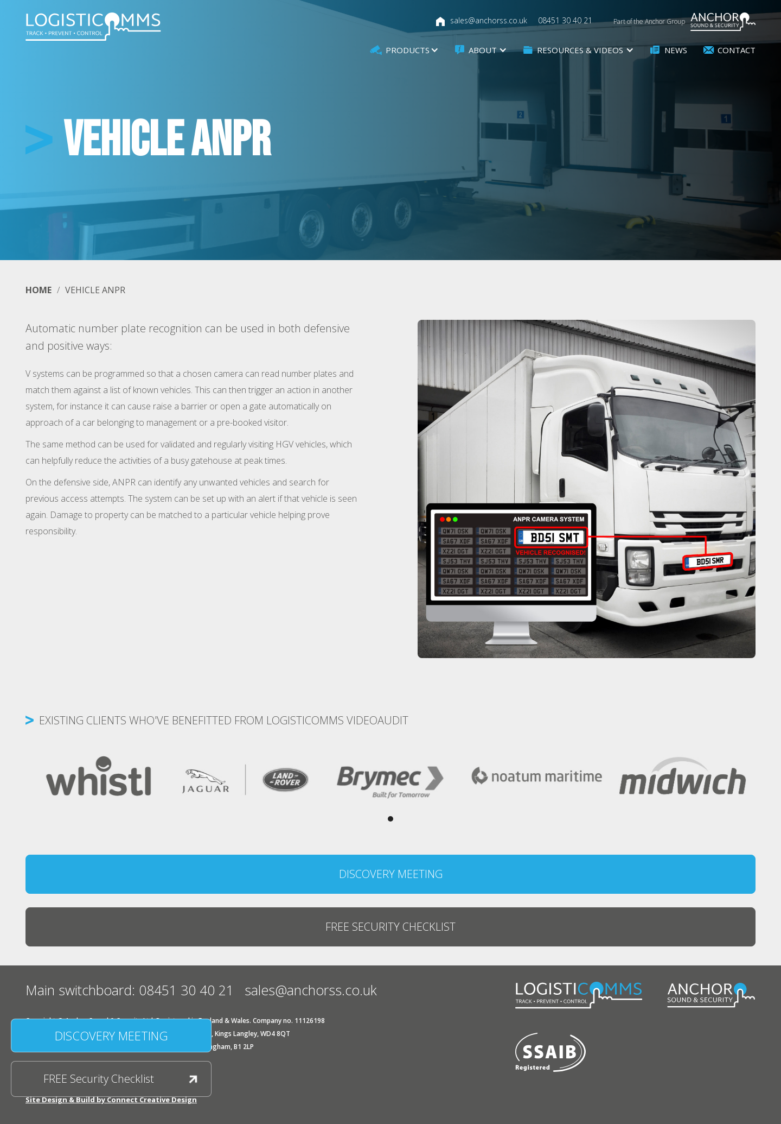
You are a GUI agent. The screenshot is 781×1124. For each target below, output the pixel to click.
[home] (93, 26)
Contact (737, 50)
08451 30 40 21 (565, 20)
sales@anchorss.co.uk (488, 20)
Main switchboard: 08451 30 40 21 (129, 990)
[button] (404, 50)
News (675, 50)
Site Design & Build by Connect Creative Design (111, 1099)
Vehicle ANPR (95, 290)
